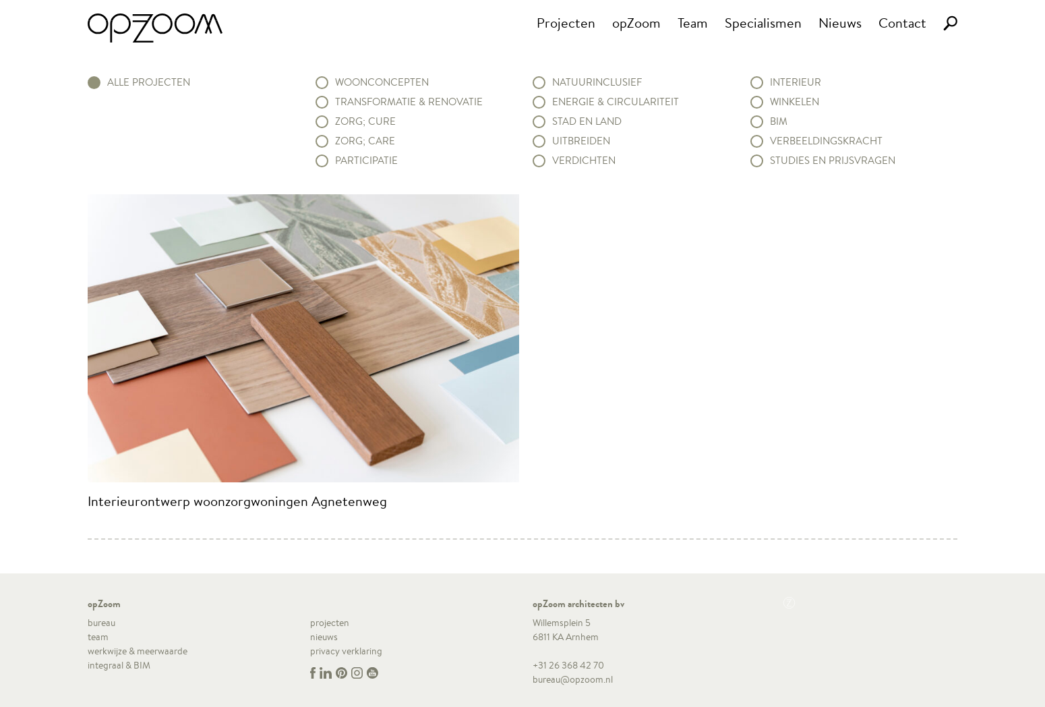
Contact (902, 22)
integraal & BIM (119, 665)
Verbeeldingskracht (826, 141)
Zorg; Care (365, 141)
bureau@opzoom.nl (573, 679)
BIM (778, 121)
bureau (101, 623)
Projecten (566, 22)
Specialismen (763, 22)
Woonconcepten (382, 82)
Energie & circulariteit (615, 102)
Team (693, 22)
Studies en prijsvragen (832, 160)
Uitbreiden (581, 141)
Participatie (366, 160)
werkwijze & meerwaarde (137, 651)
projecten (329, 623)
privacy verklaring (346, 651)
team (98, 637)
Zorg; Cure (365, 121)
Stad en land (587, 121)
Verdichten (584, 160)
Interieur (795, 82)
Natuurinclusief (597, 82)
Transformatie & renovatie (409, 102)
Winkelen (794, 102)
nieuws (324, 637)
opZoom (636, 22)
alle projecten (148, 82)
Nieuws (840, 22)
